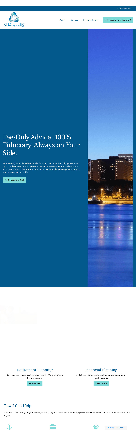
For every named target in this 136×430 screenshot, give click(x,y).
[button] (62, 13)
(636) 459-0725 (123, 2)
